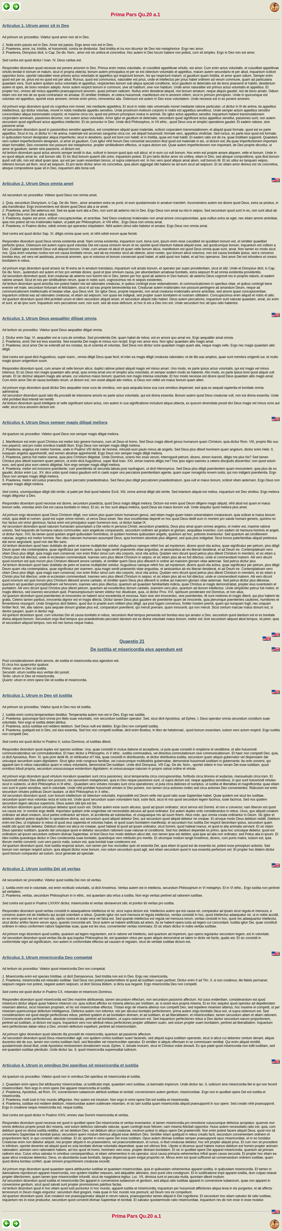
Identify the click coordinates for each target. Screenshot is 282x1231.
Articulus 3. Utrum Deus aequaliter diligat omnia (49, 318)
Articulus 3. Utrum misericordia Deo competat (47, 957)
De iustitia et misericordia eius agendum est (136, 649)
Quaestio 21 (132, 641)
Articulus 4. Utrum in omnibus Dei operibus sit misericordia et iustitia (70, 1065)
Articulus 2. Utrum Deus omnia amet (37, 183)
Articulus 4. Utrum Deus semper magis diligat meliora (54, 422)
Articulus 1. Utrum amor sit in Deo (35, 25)
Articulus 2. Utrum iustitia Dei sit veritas (41, 868)
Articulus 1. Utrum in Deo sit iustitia (37, 695)
